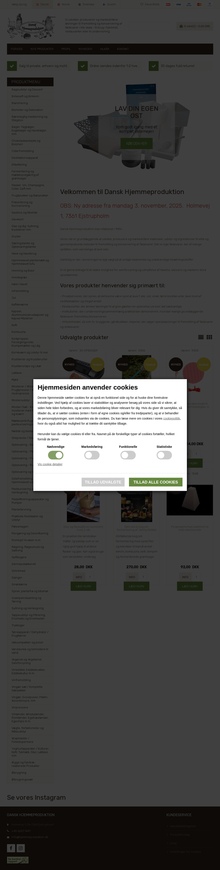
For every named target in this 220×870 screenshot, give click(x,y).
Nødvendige (55, 446)
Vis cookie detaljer (50, 464)
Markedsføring (91, 446)
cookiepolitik (171, 418)
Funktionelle (128, 446)
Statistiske (164, 446)
